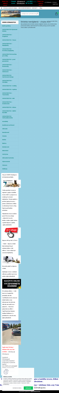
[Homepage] (1, 8)
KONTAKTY (34, 8)
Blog (41, 8)
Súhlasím (28, 388)
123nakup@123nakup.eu (34, 387)
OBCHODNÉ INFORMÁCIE (24, 8)
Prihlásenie (49, 2)
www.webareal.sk (35, 391)
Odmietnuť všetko (17, 388)
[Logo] (11, 13)
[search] (37, 14)
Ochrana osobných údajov (10, 8)
